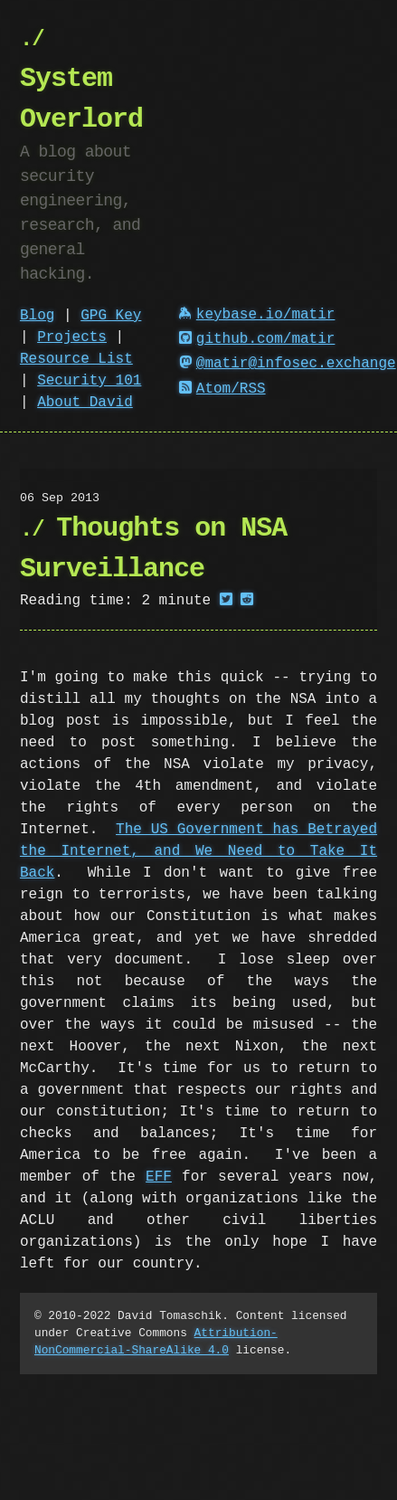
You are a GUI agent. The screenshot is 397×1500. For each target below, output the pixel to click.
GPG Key (110, 316)
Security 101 (89, 381)
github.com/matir (257, 339)
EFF (159, 1177)
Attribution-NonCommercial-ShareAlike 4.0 (156, 1341)
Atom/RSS (222, 389)
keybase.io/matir (257, 315)
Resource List (76, 359)
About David (85, 403)
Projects (72, 337)
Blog (37, 316)
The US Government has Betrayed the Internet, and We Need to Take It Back (198, 851)
